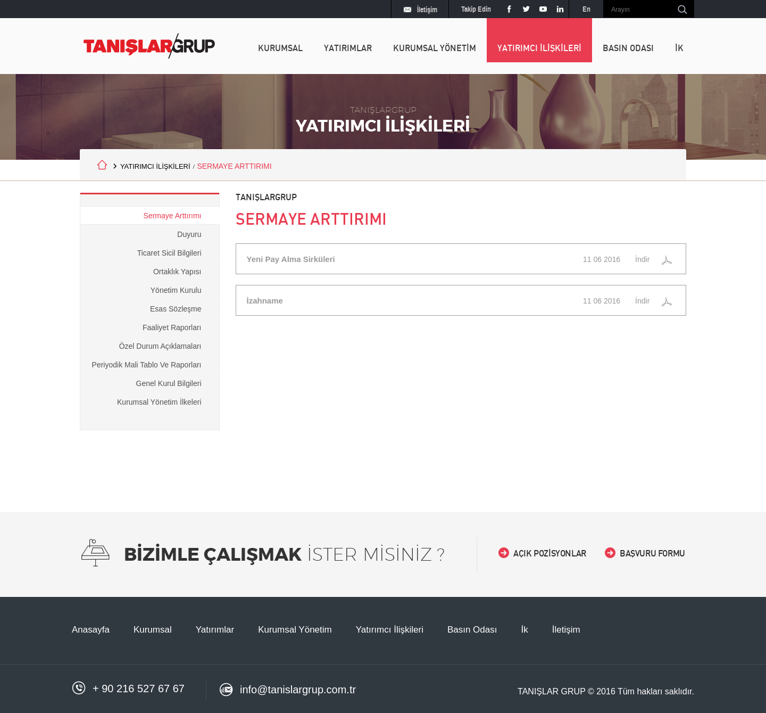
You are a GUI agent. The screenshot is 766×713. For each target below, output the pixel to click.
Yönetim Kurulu (176, 290)
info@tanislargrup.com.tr (287, 690)
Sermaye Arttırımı (173, 215)
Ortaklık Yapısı (177, 271)
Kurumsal (153, 630)
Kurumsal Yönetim (295, 630)
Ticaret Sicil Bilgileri (169, 253)
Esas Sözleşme (175, 309)
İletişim (420, 10)
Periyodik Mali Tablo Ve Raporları (147, 364)
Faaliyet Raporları (172, 327)
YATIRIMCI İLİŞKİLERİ (155, 166)
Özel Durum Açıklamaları (160, 346)
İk (524, 630)
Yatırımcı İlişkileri (389, 630)
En (586, 9)
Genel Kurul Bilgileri (169, 383)
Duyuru (189, 234)
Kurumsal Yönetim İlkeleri (159, 402)
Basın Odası (472, 630)
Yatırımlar (215, 630)
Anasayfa (91, 630)
